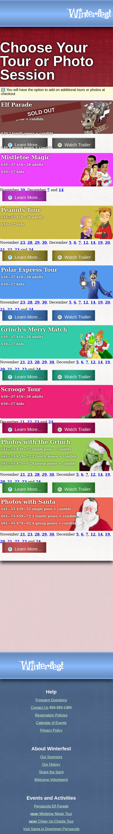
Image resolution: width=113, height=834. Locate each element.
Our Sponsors (51, 757)
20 (107, 242)
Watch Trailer (73, 257)
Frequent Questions (51, 700)
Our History (51, 764)
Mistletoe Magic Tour (51, 814)
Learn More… (24, 197)
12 (85, 242)
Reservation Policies (51, 715)
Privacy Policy (51, 730)
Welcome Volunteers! (51, 780)
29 (37, 242)
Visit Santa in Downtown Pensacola (51, 829)
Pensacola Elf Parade (51, 806)
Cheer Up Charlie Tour (51, 821)
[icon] (88, 13)
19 (100, 242)
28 (29, 242)
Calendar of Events (51, 723)
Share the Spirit (51, 772)
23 (22, 242)
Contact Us (39, 708)
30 (22, 190)
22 (9, 250)
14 (61, 190)
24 (30, 250)
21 (2, 250)
